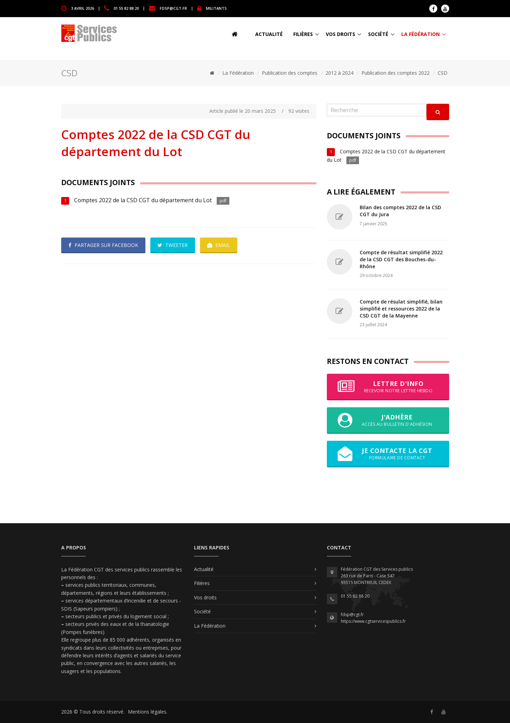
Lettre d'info (388, 386)
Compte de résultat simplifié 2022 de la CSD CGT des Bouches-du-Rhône (401, 259)
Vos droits (340, 34)
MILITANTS (216, 7)
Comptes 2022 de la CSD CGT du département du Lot (143, 200)
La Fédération (420, 34)
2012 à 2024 (339, 73)
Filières (303, 34)
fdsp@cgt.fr (173, 7)
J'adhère (388, 420)
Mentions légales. (147, 711)
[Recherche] (376, 110)
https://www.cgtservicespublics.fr (373, 621)
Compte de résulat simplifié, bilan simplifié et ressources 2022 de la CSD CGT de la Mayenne (401, 308)
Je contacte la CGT (388, 453)
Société (378, 34)
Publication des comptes (289, 73)
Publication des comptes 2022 (395, 73)
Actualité (269, 34)
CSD (442, 73)
